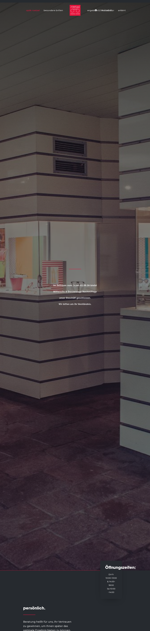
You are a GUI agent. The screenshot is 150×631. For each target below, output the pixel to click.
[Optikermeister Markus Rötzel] (75, 10)
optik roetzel (33, 10)
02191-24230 (114, 590)
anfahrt (122, 10)
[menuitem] (121, 10)
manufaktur (107, 10)
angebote (92, 10)
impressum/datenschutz (68, 601)
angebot (59, 594)
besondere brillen (53, 10)
